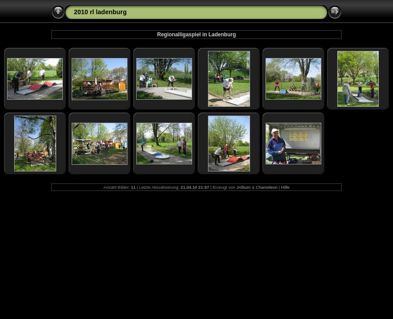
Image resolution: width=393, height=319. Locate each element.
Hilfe (285, 187)
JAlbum (243, 187)
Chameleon (266, 187)
